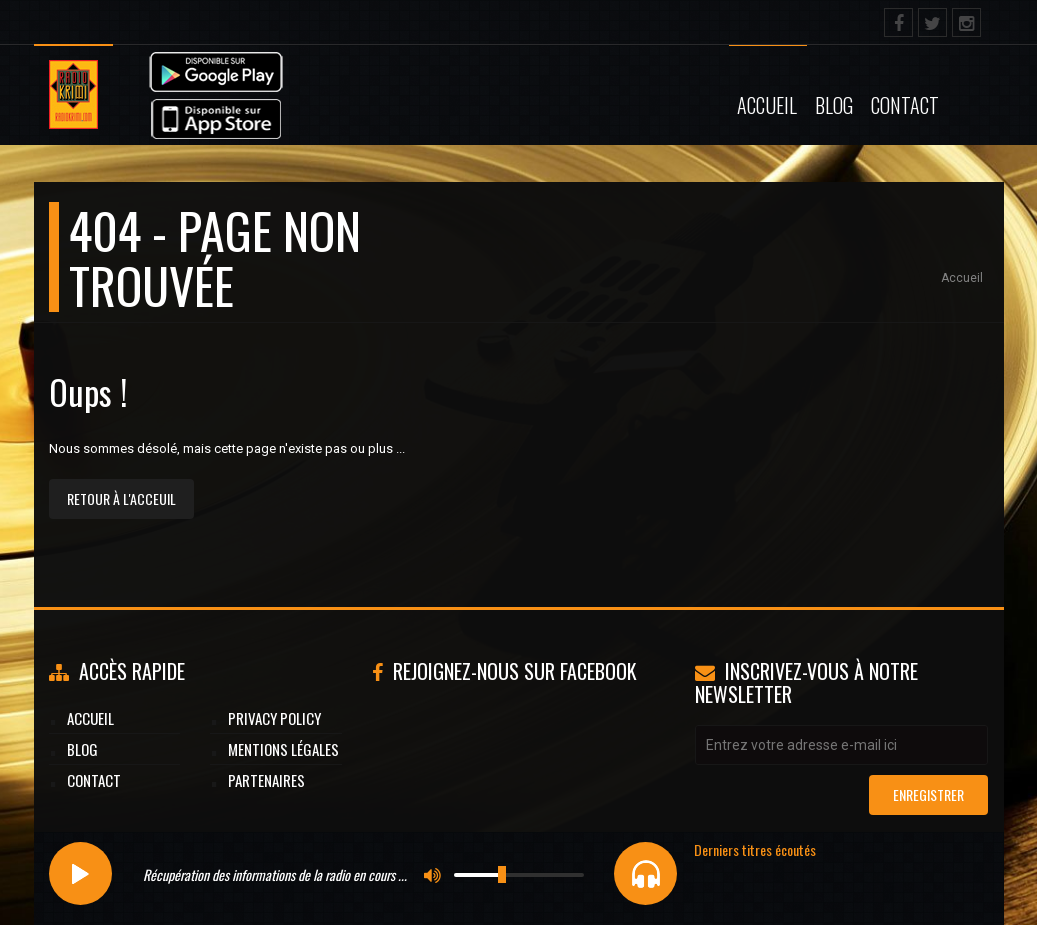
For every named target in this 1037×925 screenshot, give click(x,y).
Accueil (767, 105)
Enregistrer (928, 794)
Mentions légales (283, 749)
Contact (905, 105)
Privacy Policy (274, 718)
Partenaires (266, 780)
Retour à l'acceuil (121, 498)
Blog (834, 105)
